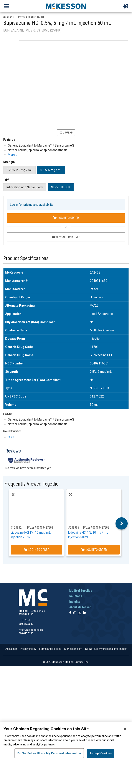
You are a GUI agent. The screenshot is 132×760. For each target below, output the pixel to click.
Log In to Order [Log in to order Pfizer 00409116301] (66, 218)
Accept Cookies (101, 753)
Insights (74, 601)
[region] (66, 741)
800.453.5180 (26, 633)
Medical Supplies (80, 590)
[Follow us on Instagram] (74, 613)
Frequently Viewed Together (32, 484)
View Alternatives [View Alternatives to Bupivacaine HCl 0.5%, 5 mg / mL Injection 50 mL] (66, 237)
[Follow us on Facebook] (70, 613)
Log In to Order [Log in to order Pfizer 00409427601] (36, 549)
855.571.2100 (26, 614)
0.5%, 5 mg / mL (51, 170)
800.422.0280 (26, 624)
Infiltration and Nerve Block (25, 187)
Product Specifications (25, 258)
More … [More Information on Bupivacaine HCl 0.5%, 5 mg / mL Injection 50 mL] (13, 154)
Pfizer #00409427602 (96, 527)
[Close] (125, 729)
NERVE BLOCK (60, 187)
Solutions (75, 596)
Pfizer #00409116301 (31, 17)
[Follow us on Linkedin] (84, 613)
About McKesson (80, 607)
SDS (11, 437)
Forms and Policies (50, 648)
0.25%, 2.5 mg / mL (19, 170)
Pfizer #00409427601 (40, 527)
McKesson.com (73, 648)
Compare (66, 132)
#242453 (8, 17)
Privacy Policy (28, 648)
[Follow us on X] (79, 613)
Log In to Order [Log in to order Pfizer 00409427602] (94, 549)
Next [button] (121, 523)
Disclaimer (11, 648)
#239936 (73, 527)
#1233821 (17, 527)
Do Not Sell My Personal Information (106, 648)
